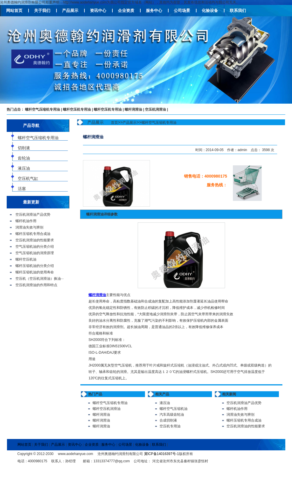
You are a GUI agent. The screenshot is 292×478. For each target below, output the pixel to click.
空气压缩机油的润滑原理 (34, 253)
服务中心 (154, 10)
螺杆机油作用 (25, 221)
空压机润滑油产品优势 (32, 215)
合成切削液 (168, 420)
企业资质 (126, 10)
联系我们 (238, 10)
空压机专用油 (170, 426)
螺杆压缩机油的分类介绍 (34, 266)
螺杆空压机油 (25, 259)
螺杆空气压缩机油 (173, 409)
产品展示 (70, 10)
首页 (114, 123)
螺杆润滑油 (133, 109)
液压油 (165, 403)
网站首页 (14, 10)
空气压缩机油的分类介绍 (34, 247)
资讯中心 (98, 10)
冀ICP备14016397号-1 (161, 454)
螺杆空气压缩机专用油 (42, 109)
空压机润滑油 (155, 109)
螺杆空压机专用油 (77, 109)
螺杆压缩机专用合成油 (32, 234)
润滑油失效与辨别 (29, 227)
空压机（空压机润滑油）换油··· (39, 279)
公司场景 (182, 10)
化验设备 (210, 10)
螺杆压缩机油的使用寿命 (34, 272)
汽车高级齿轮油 (172, 415)
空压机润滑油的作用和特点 (36, 285)
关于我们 (42, 10)
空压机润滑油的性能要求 (34, 240)
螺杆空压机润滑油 (107, 409)
